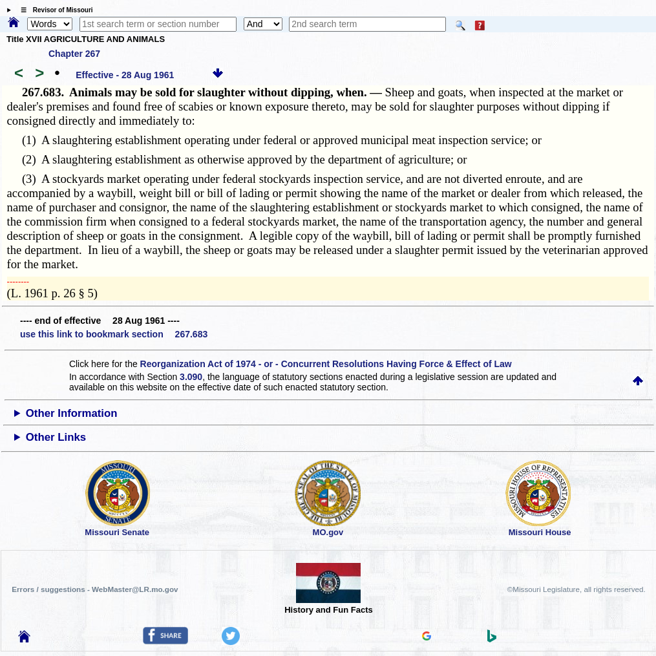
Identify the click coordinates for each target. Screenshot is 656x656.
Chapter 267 (74, 53)
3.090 (191, 377)
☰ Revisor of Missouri (53, 10)
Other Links (56, 437)
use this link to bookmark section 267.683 (113, 334)
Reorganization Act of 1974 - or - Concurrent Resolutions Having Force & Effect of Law (326, 364)
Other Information (72, 413)
